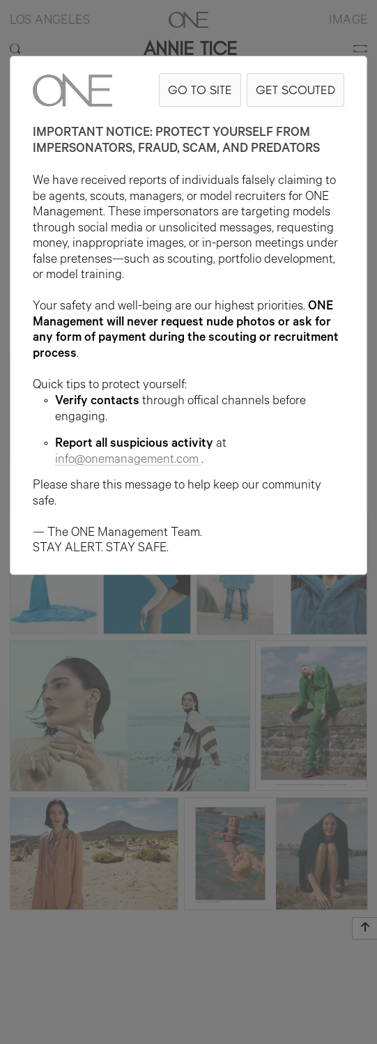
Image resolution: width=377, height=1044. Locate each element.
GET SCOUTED (295, 89)
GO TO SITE (200, 89)
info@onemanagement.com (128, 461)
